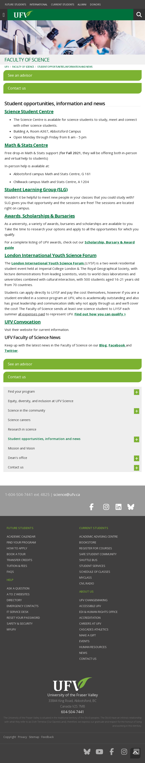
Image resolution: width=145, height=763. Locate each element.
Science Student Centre (28, 111)
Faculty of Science (23, 66)
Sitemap (34, 737)
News (83, 653)
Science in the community (26, 410)
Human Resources (93, 647)
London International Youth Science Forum (50, 255)
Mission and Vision (21, 448)
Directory (14, 600)
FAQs (10, 572)
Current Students (62, 4)
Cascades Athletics (93, 629)
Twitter (11, 350)
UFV (6, 66)
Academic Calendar (21, 536)
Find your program (21, 391)
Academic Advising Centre (98, 536)
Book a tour (16, 554)
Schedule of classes (94, 572)
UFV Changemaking (93, 600)
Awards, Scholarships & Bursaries (39, 216)
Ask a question (18, 588)
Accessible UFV (90, 606)
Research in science (22, 429)
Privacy (22, 737)
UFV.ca (40, 14)
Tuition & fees (17, 566)
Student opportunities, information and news (64, 66)
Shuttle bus (88, 560)
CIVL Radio (86, 583)
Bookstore (87, 542)
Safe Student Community (97, 554)
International (38, 4)
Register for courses (95, 548)
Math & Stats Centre (26, 145)
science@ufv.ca (66, 494)
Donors (95, 4)
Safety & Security (20, 623)
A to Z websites (18, 594)
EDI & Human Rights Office (98, 612)
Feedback (47, 737)
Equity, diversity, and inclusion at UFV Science (40, 401)
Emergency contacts (23, 606)
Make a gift (87, 635)
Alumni (82, 4)
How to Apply (17, 548)
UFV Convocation (22, 322)
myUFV (11, 629)
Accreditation (90, 618)
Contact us (16, 467)
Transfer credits (19, 560)
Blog (103, 345)
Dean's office (17, 458)
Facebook (117, 345)
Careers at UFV (90, 623)
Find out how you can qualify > (100, 314)
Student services (92, 566)
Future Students (15, 4)
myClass (85, 577)
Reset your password (23, 618)
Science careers (19, 420)
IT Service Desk (18, 612)
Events (84, 641)
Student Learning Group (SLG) (36, 189)
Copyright (9, 737)
